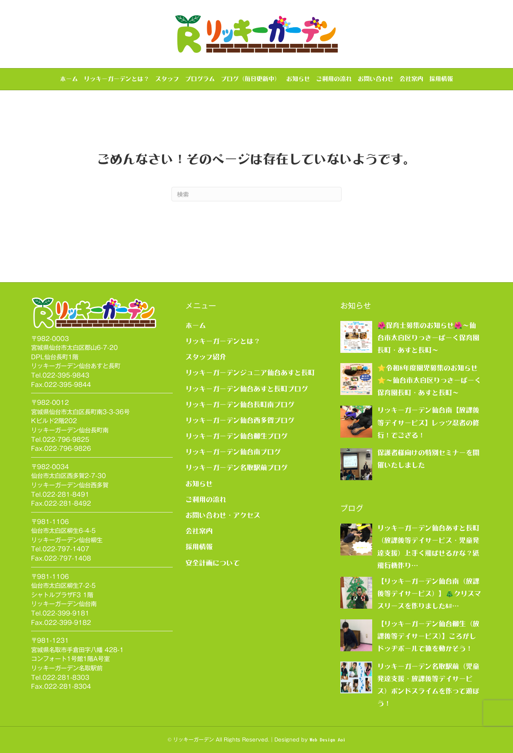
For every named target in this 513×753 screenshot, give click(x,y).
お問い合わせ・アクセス (222, 515)
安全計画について (212, 562)
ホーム (69, 79)
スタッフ (167, 79)
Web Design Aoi (327, 739)
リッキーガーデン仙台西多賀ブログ (239, 420)
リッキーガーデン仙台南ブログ (233, 451)
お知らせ (298, 79)
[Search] (256, 194)
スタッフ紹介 (205, 356)
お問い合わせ (375, 79)
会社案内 (411, 79)
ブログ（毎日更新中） (250, 79)
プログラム (200, 79)
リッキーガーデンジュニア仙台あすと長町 (250, 372)
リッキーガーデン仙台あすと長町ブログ (246, 388)
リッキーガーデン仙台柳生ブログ (236, 435)
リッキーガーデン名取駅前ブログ (236, 467)
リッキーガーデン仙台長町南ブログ (239, 404)
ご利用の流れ (334, 79)
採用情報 (441, 79)
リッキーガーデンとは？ (116, 79)
